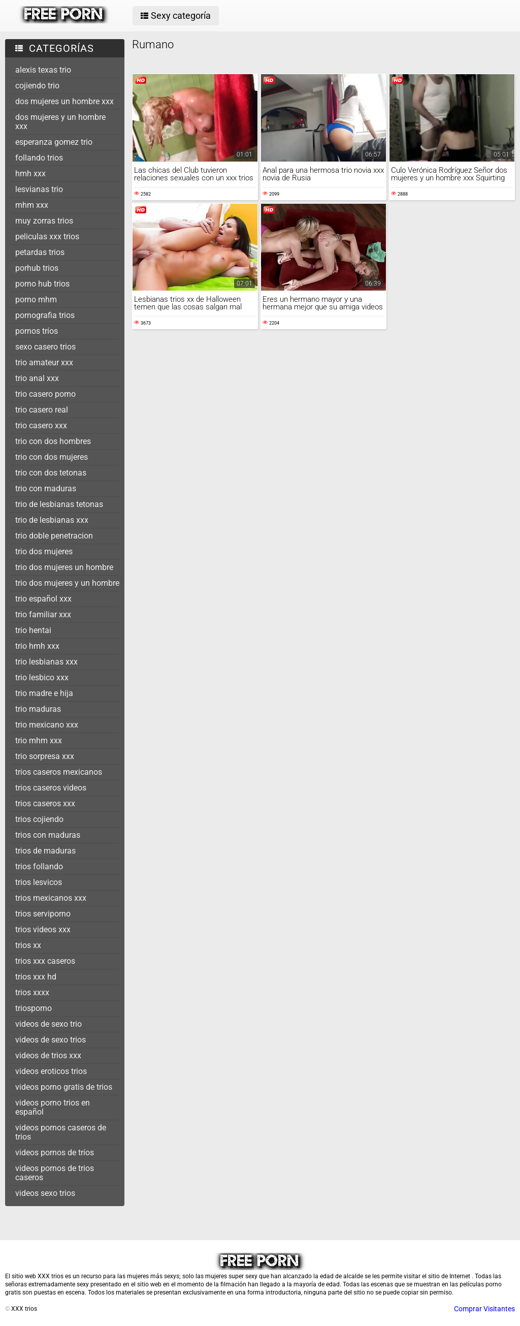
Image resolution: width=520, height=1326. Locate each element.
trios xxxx (32, 992)
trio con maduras (45, 488)
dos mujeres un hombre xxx (64, 101)
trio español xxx (43, 599)
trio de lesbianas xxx (51, 520)
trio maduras (38, 709)
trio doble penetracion (54, 536)
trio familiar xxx (43, 614)
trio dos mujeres (44, 551)
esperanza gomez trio (53, 142)
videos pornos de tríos (54, 1152)
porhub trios (36, 268)
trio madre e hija (44, 693)
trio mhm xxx (38, 740)
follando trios (39, 158)
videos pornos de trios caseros (54, 1172)
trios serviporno (43, 914)
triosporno (33, 1008)
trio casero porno (45, 394)
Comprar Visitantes (484, 1309)
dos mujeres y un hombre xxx (60, 121)
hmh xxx (30, 173)
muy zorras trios (44, 221)
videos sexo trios (45, 1193)
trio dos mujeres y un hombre (67, 583)
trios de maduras (45, 851)
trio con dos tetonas (50, 473)
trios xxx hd (35, 977)
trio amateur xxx (44, 362)
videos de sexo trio (48, 1024)
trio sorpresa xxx (44, 756)
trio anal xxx (37, 378)
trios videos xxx (43, 929)
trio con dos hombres (53, 441)
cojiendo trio (37, 85)
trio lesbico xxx (42, 677)
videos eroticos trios (51, 1071)
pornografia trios (45, 315)
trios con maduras (47, 835)
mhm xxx (31, 205)
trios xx (28, 945)
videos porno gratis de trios (63, 1087)
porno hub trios (42, 284)
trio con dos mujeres (51, 457)
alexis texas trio (43, 70)
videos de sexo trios (50, 1040)
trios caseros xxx (45, 803)
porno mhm (36, 299)
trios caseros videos (50, 788)
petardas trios (39, 252)
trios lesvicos (38, 882)
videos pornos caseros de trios (60, 1132)
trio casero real (41, 410)
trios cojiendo (39, 819)
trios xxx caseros (45, 961)
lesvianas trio (39, 189)
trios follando (39, 866)
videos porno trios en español (52, 1107)
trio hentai (33, 630)
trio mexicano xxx (46, 725)
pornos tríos (36, 331)
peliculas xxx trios (47, 236)
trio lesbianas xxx (46, 662)
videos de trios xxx (48, 1055)
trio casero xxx (41, 425)
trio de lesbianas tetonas (59, 504)
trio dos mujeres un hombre (64, 567)
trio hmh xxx (37, 646)
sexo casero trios (45, 347)
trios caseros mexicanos (58, 772)
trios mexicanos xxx (50, 898)
